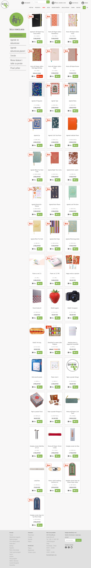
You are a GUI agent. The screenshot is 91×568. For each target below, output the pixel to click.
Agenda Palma (72, 101)
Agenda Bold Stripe (55, 239)
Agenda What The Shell (37, 239)
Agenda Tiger (54, 101)
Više (34, 42)
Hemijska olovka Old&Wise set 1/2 (37, 447)
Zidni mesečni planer (37, 377)
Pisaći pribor (15, 67)
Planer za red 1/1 (36, 273)
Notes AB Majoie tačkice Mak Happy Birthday (36, 67)
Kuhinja (11, 546)
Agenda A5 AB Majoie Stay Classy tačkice (37, 32)
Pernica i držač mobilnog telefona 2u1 (54, 481)
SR (84, 7)
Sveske (13, 55)
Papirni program (13, 539)
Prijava (84, 2)
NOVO (44, 7)
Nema (39, 76)
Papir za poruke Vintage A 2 (55, 412)
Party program (13, 559)
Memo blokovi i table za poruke (16, 62)
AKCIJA (48, 7)
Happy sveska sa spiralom (72, 273)
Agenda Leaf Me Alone (72, 204)
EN (87, 7)
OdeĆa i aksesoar (13, 561)
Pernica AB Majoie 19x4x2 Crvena (55, 447)
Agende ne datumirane (14, 41)
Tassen (11, 535)
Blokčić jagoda (55, 308)
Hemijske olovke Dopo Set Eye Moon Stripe (37, 516)
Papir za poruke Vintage (73, 377)
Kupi (40, 42)
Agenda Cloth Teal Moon (54, 135)
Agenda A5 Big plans (37, 101)
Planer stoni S (54, 377)
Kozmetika (12, 565)
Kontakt (30, 539)
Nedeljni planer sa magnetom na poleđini (72, 343)
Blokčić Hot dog (37, 342)
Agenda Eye (37, 135)
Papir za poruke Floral (37, 412)
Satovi (11, 554)
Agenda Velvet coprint (72, 170)
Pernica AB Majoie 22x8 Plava (72, 412)
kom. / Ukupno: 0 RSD (59, 2)
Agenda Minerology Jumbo (72, 239)
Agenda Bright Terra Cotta (54, 170)
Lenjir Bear (37, 481)
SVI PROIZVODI (16, 35)
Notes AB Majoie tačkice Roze (54, 67)
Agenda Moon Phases (54, 204)
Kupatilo (11, 548)
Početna (31, 7)
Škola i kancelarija (14, 550)
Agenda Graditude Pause (72, 135)
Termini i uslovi (32, 552)
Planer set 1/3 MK (55, 273)
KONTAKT (78, 7)
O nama (30, 537)
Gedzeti (11, 556)
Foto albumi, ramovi (14, 541)
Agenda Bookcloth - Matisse (37, 205)
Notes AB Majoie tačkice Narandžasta (54, 32)
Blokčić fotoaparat (73, 308)
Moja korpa (31, 535)
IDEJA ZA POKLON (65, 7)
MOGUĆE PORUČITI (56, 7)
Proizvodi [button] (38, 7)
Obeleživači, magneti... (15, 537)
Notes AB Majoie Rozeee (72, 66)
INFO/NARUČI (25, 2)
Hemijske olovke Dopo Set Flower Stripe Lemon (72, 481)
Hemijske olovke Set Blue (72, 446)
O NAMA (73, 7)
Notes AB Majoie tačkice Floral (72, 32)
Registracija (73, 2)
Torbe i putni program (15, 552)
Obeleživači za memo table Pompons (55, 343)
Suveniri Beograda (14, 563)
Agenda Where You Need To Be (37, 170)
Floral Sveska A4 (37, 308)
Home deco (12, 543)
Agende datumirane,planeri (17, 49)
